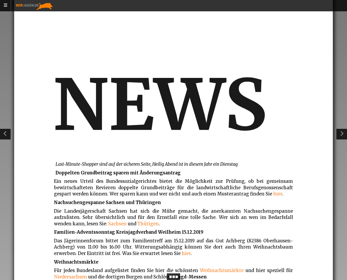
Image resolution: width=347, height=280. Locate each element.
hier (277, 194)
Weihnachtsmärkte (222, 270)
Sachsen (117, 223)
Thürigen (148, 223)
